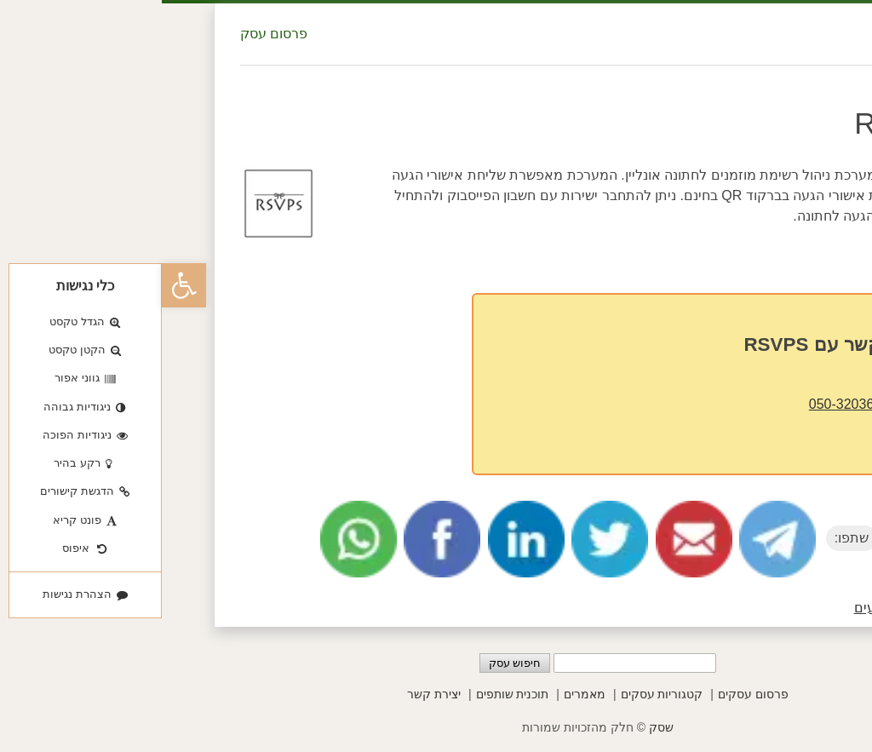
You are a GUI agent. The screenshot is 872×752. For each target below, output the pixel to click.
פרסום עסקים (591, 694)
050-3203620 (687, 404)
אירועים (714, 607)
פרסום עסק (112, 33)
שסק (499, 727)
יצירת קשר (272, 694)
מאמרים (423, 694)
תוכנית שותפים (350, 694)
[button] (22, 285)
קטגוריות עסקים (500, 694)
